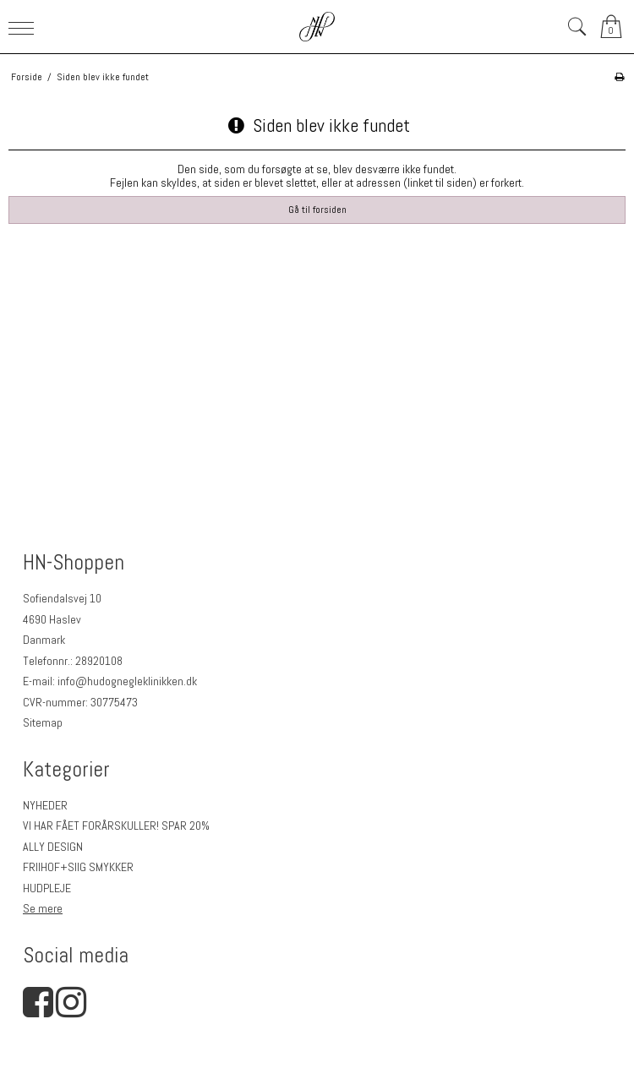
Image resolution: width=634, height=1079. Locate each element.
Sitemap (43, 722)
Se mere (43, 908)
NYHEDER (45, 805)
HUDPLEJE (47, 888)
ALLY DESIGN (53, 846)
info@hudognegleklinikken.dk (127, 681)
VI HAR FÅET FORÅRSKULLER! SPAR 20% (116, 825)
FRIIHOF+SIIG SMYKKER (78, 867)
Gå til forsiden (317, 209)
